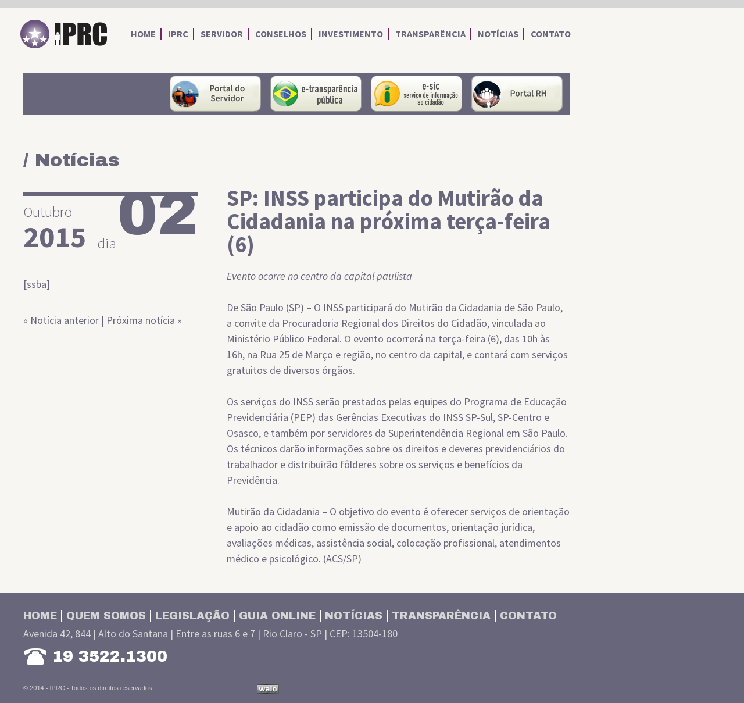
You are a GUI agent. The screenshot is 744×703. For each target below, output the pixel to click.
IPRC (64, 34)
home (143, 34)
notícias (498, 34)
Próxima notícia (140, 320)
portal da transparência (316, 94)
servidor (222, 34)
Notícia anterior (64, 320)
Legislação (192, 616)
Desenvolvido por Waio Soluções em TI (268, 689)
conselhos (280, 34)
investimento (351, 34)
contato (551, 34)
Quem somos (106, 616)
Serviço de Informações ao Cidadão (416, 94)
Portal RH (517, 94)
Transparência (441, 616)
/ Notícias (71, 160)
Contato (528, 616)
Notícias (353, 616)
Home (40, 616)
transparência (430, 34)
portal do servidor (215, 94)
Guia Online (277, 616)
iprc (178, 34)
